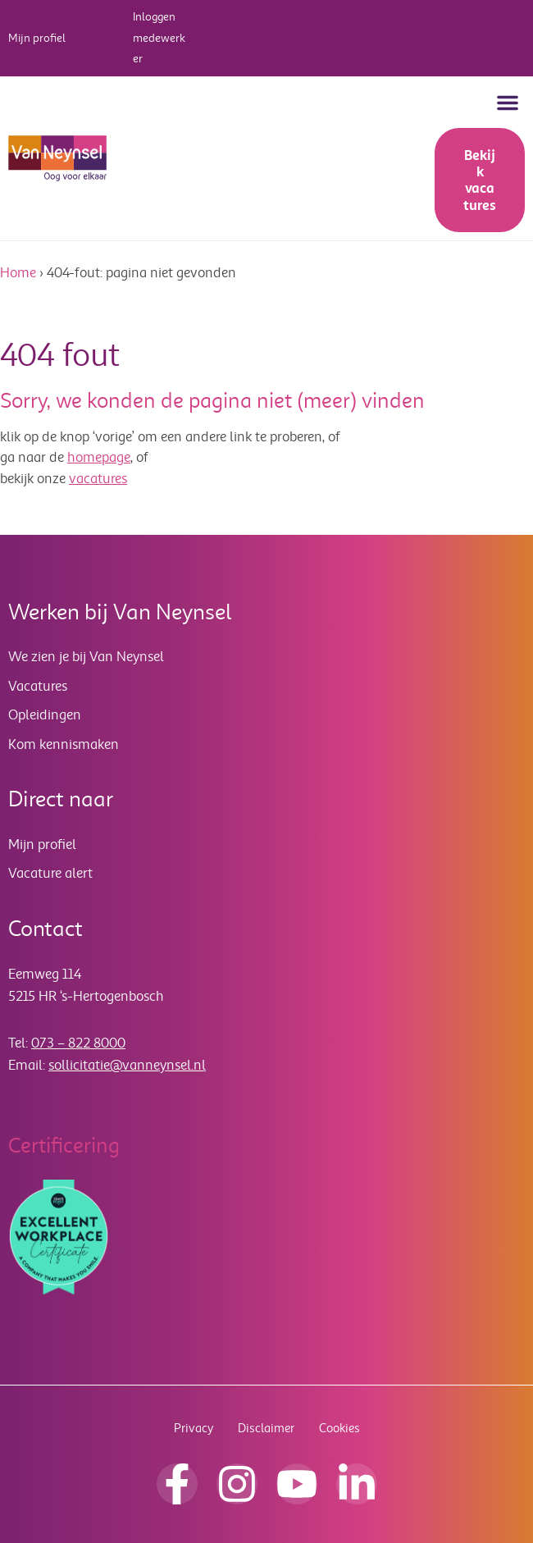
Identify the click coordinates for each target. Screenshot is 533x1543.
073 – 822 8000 (78, 1043)
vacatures (98, 478)
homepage (98, 457)
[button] (507, 102)
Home (18, 272)
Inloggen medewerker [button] (159, 38)
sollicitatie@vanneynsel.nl (127, 1065)
